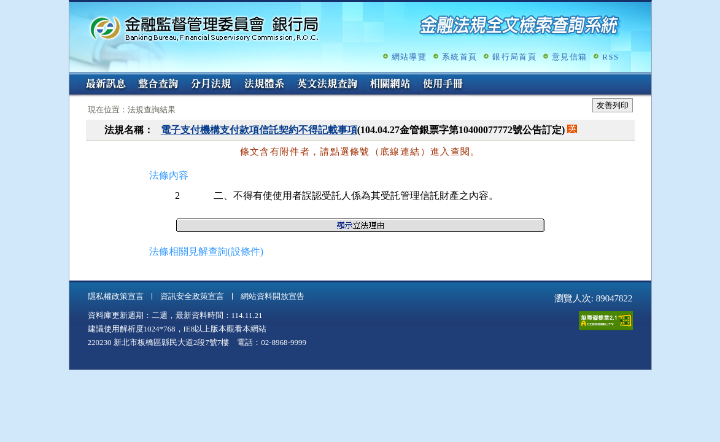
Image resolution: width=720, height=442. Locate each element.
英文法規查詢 (327, 84)
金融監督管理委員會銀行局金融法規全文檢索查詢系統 (204, 28)
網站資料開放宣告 (272, 296)
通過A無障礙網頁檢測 (606, 320)
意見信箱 (569, 56)
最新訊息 (105, 84)
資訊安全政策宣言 (192, 296)
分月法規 (211, 84)
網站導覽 (409, 56)
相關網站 (390, 84)
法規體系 (264, 84)
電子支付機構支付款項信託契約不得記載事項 (259, 130)
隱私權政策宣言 (116, 296)
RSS (610, 56)
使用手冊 (443, 84)
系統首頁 (459, 56)
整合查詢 (158, 84)
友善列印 (613, 105)
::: (73, 77)
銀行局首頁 (514, 56)
